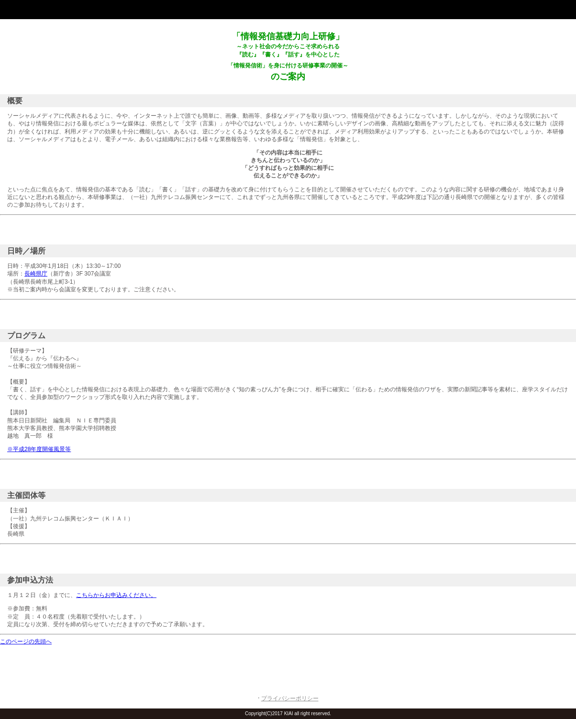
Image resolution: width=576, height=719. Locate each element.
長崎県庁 (35, 273)
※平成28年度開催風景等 (39, 449)
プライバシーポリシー (290, 698)
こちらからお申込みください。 (116, 595)
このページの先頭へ (26, 641)
